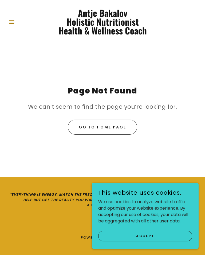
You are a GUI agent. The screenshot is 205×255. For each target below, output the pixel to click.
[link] (102, 33)
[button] (20, 22)
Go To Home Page (103, 127)
